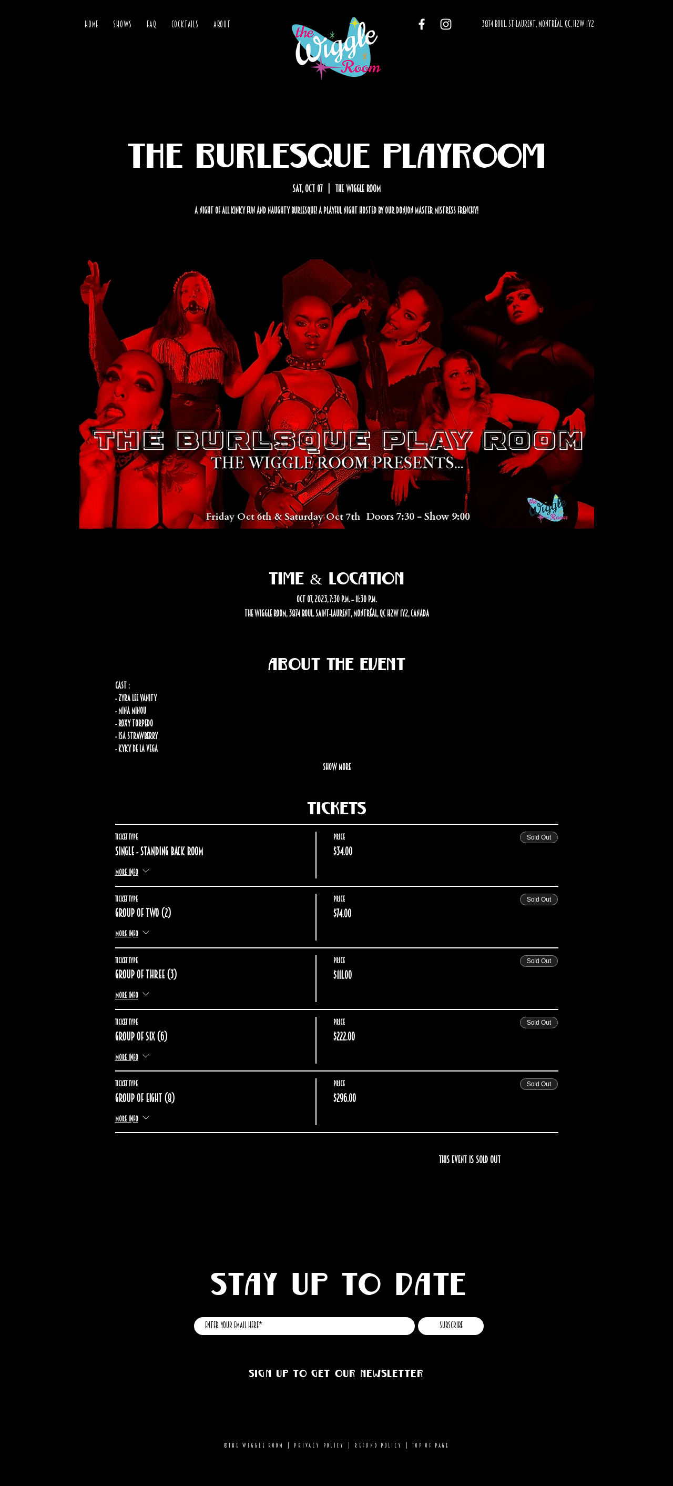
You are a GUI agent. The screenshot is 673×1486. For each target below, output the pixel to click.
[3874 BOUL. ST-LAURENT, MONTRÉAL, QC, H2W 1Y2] (538, 24)
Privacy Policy (319, 1445)
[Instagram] (446, 24)
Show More (337, 767)
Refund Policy (378, 1445)
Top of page (430, 1445)
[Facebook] (421, 24)
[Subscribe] (450, 1326)
